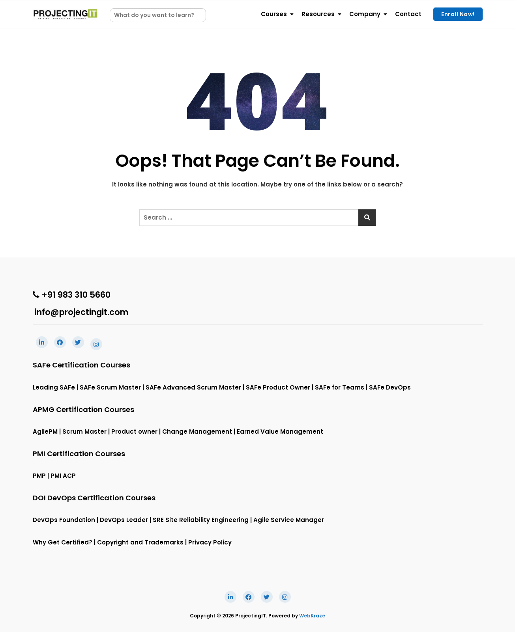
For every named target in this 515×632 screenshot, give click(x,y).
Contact (408, 14)
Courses (274, 14)
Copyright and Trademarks (140, 542)
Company (364, 14)
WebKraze (312, 615)
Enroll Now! (458, 14)
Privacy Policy (210, 542)
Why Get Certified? (62, 542)
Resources (318, 14)
